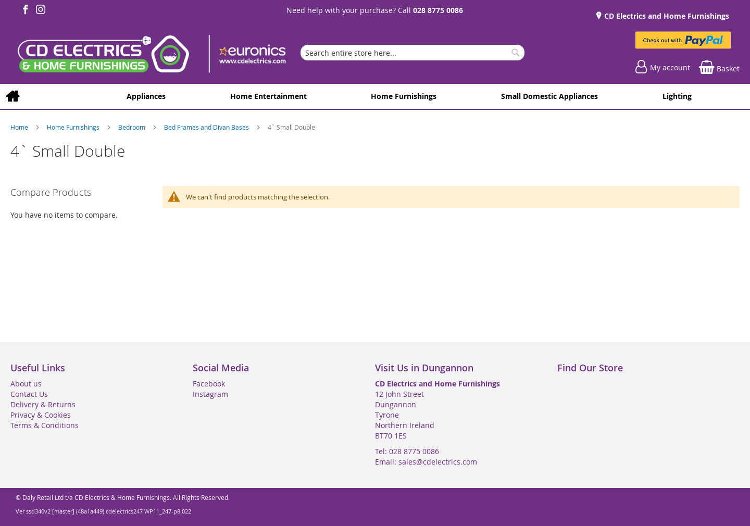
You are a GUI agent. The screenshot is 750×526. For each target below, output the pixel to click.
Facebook (209, 384)
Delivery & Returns (43, 404)
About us (26, 384)
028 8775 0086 (438, 10)
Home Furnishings (74, 127)
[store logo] (151, 55)
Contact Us (29, 394)
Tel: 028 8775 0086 (407, 451)
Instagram (210, 394)
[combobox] (412, 52)
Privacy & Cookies (40, 415)
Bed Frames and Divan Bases (207, 127)
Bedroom (132, 127)
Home (20, 127)
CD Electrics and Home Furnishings (665, 16)
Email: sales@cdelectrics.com (426, 462)
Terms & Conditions (44, 425)
